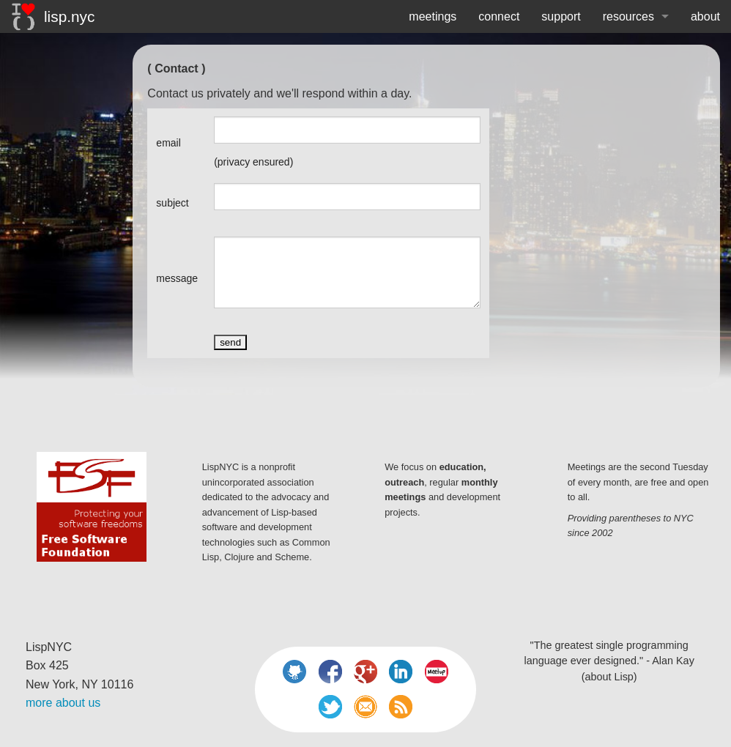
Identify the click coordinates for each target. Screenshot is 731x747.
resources (628, 16)
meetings (432, 16)
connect (498, 16)
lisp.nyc (53, 17)
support (560, 16)
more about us (63, 702)
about (705, 16)
